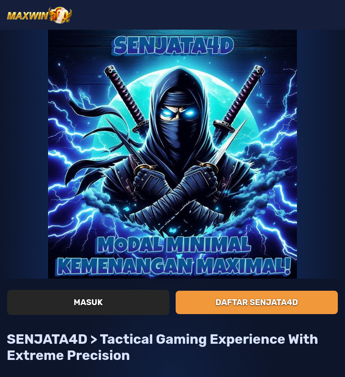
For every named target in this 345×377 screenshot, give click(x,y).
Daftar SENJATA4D (257, 302)
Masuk (88, 302)
